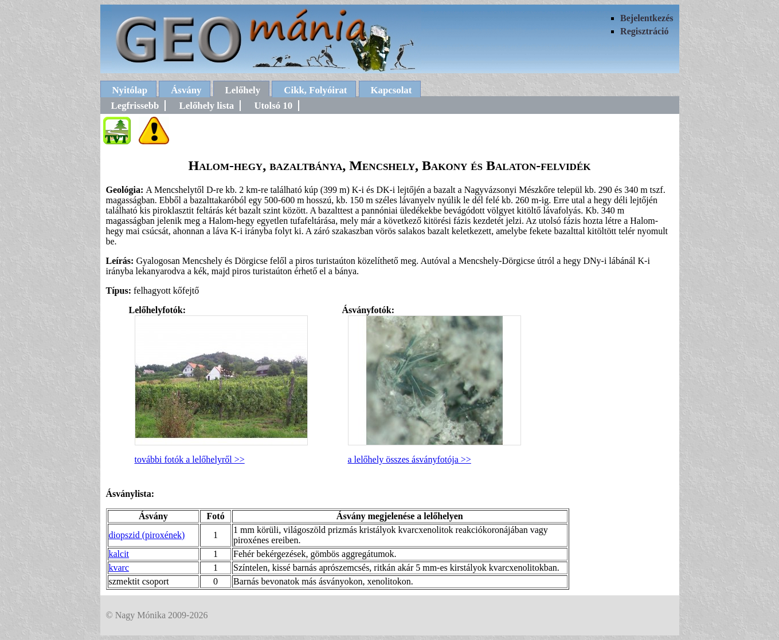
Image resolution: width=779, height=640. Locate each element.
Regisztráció (644, 31)
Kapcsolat (391, 90)
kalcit (119, 554)
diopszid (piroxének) (147, 535)
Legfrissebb (135, 105)
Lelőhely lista (206, 105)
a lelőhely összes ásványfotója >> (409, 459)
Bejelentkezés (646, 18)
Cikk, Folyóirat (315, 90)
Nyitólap (130, 90)
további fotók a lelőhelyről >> (190, 459)
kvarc (119, 567)
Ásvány (186, 90)
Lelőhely (243, 90)
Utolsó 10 (273, 105)
